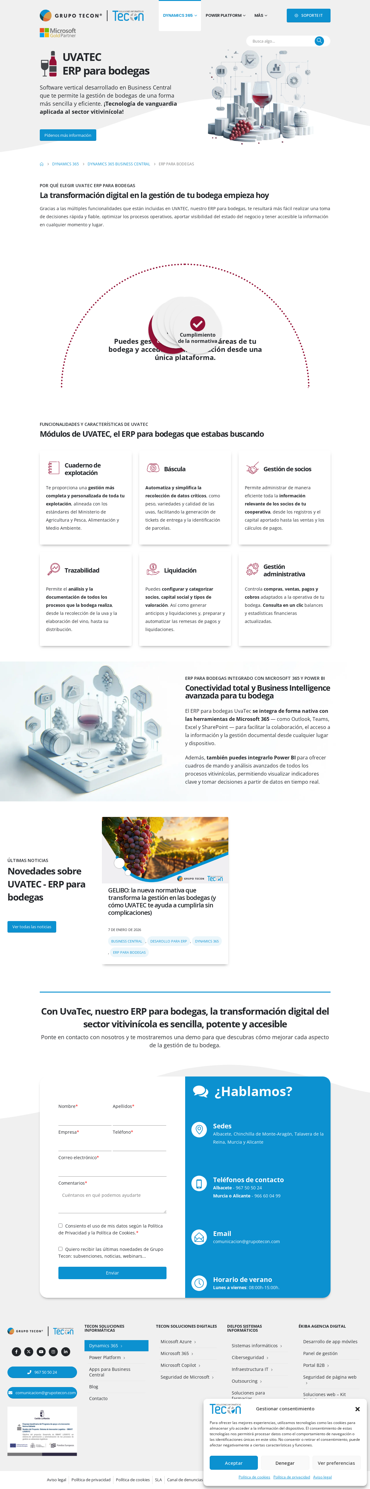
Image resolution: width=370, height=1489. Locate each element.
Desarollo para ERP (168, 941)
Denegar (285, 1463)
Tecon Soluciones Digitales (186, 1326)
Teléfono (123, 1132)
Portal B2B (314, 1365)
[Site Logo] (128, 15)
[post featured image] (165, 850)
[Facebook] (16, 1351)
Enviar (112, 1273)
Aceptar (234, 1463)
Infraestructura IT (250, 1369)
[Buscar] (319, 41)
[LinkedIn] (65, 1351)
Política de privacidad (291, 1477)
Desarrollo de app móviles (330, 1341)
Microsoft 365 (175, 1353)
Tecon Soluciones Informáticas (104, 1328)
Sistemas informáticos (255, 1345)
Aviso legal (322, 1477)
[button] (357, 1408)
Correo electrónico (78, 1157)
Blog (93, 1387)
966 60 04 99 (267, 1196)
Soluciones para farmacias (248, 1395)
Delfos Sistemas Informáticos (244, 1328)
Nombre (68, 1106)
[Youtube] (41, 1351)
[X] (28, 1351)
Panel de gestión (320, 1353)
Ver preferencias (336, 1463)
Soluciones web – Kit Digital (324, 1397)
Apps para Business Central (109, 1372)
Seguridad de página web (330, 1377)
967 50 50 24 (249, 1188)
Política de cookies (254, 1477)
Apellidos (124, 1106)
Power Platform (223, 15)
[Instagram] (53, 1351)
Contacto (98, 1398)
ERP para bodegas (129, 952)
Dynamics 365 (178, 15)
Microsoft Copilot (178, 1365)
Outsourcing (245, 1381)
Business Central (126, 941)
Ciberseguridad (248, 1357)
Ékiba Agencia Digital (322, 1326)
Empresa (68, 1132)
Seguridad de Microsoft (185, 1377)
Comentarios (72, 1183)
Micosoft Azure (176, 1341)
